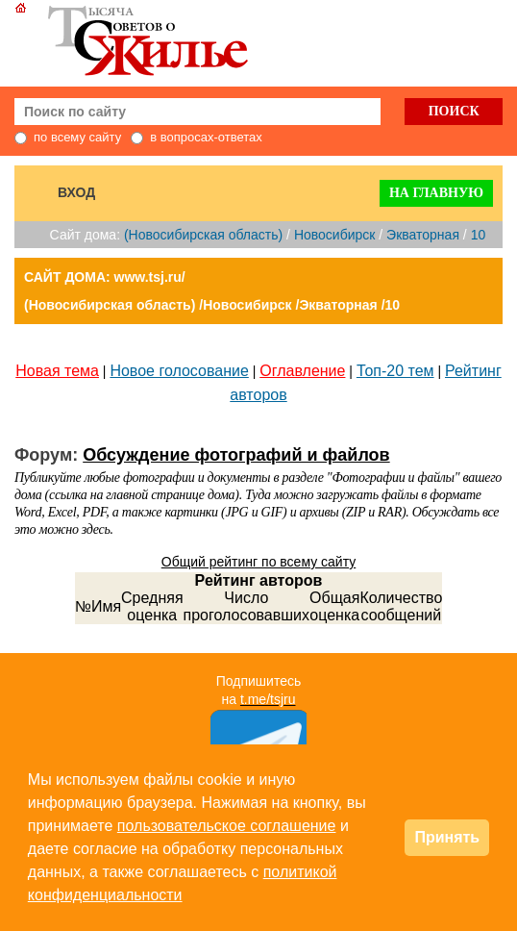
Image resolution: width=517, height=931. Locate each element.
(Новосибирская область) (203, 234)
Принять (447, 837)
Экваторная (422, 234)
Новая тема (57, 371)
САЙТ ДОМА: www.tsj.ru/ (104, 277)
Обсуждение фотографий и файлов (236, 455)
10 (478, 234)
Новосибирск (335, 234)
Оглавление (302, 371)
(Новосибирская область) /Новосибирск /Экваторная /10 (212, 305)
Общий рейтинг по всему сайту (258, 561)
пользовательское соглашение (226, 826)
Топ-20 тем (395, 371)
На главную (436, 193)
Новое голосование (179, 371)
